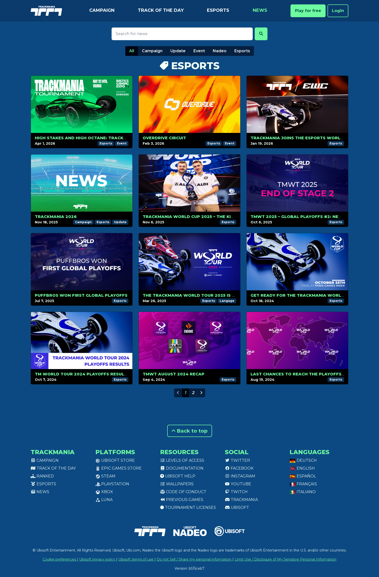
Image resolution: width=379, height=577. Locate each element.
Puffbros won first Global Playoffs (81, 295)
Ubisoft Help (177, 476)
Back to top (190, 431)
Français (303, 484)
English (302, 468)
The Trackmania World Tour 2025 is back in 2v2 (201, 295)
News (260, 10)
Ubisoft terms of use (136, 559)
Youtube (238, 484)
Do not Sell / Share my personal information (194, 559)
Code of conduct (183, 491)
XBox (104, 491)
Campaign (101, 10)
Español (303, 476)
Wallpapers (177, 484)
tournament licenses (188, 507)
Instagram (240, 476)
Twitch (236, 491)
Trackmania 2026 (56, 216)
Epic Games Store (118, 468)
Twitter (237, 460)
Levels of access (182, 460)
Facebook (239, 468)
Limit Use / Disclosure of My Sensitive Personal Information (285, 559)
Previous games (181, 499)
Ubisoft (237, 507)
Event (199, 51)
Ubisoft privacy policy (97, 559)
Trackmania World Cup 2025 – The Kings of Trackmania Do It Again (224, 216)
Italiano (303, 491)
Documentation (181, 468)
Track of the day (161, 10)
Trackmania (241, 499)
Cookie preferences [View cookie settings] (60, 559)
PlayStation (112, 484)
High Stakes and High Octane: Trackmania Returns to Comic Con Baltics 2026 (130, 138)
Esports (218, 10)
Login (338, 10)
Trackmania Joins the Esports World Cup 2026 (308, 138)
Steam (105, 476)
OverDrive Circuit (164, 138)
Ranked (42, 476)
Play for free (308, 10)
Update (178, 51)
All (131, 51)
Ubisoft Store (115, 460)
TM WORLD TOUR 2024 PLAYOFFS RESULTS (82, 374)
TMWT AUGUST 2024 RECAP (173, 374)
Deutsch (303, 460)
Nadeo (220, 51)
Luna (104, 499)
